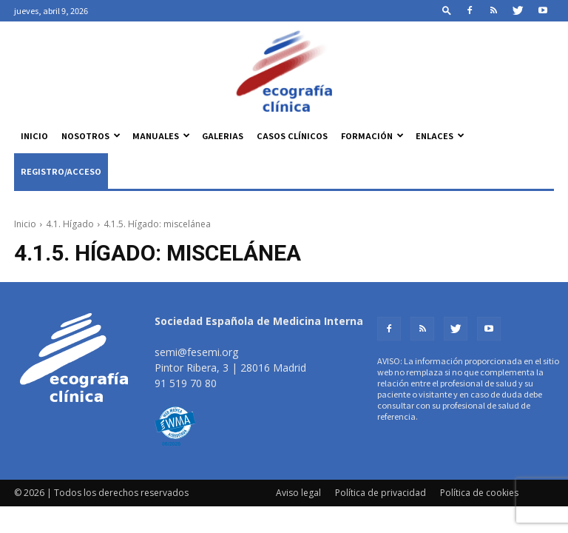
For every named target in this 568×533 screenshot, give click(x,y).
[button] (447, 10)
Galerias (222, 135)
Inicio (34, 135)
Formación (372, 135)
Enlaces (440, 135)
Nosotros (91, 135)
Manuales (161, 135)
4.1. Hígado (70, 224)
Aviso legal (298, 492)
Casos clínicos (292, 135)
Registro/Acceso (61, 171)
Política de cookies (479, 492)
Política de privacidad (380, 492)
